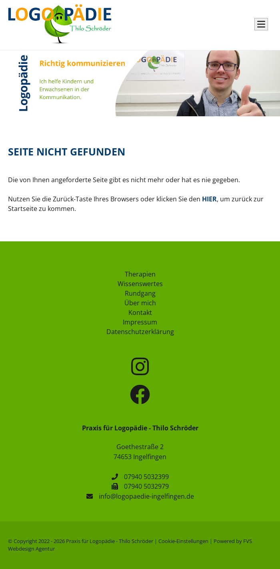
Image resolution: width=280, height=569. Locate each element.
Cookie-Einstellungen (183, 541)
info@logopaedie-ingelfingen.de (146, 496)
